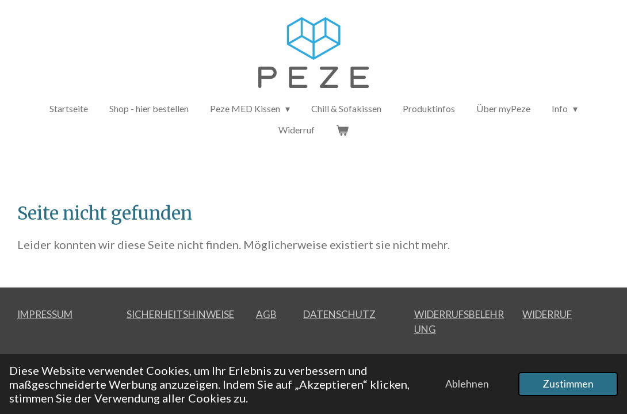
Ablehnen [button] (467, 383)
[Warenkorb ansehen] (342, 130)
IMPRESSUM (44, 314)
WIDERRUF (547, 314)
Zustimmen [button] (568, 383)
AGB (266, 314)
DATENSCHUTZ (339, 314)
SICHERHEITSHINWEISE (180, 314)
